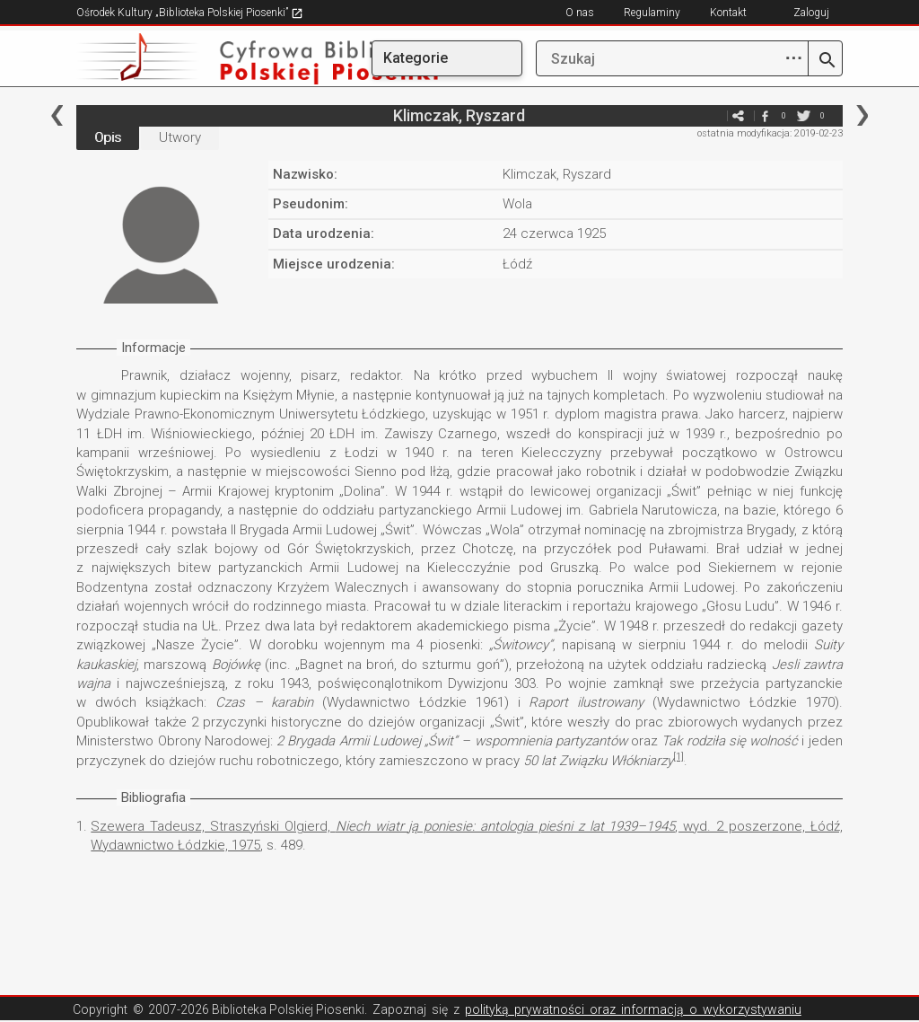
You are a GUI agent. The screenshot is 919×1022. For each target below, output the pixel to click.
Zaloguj (811, 12)
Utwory (180, 137)
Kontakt (728, 12)
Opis (107, 137)
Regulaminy (652, 12)
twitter (804, 115)
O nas (579, 12)
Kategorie (415, 57)
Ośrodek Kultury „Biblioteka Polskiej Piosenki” (189, 12)
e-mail (712, 115)
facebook (766, 115)
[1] (678, 756)
